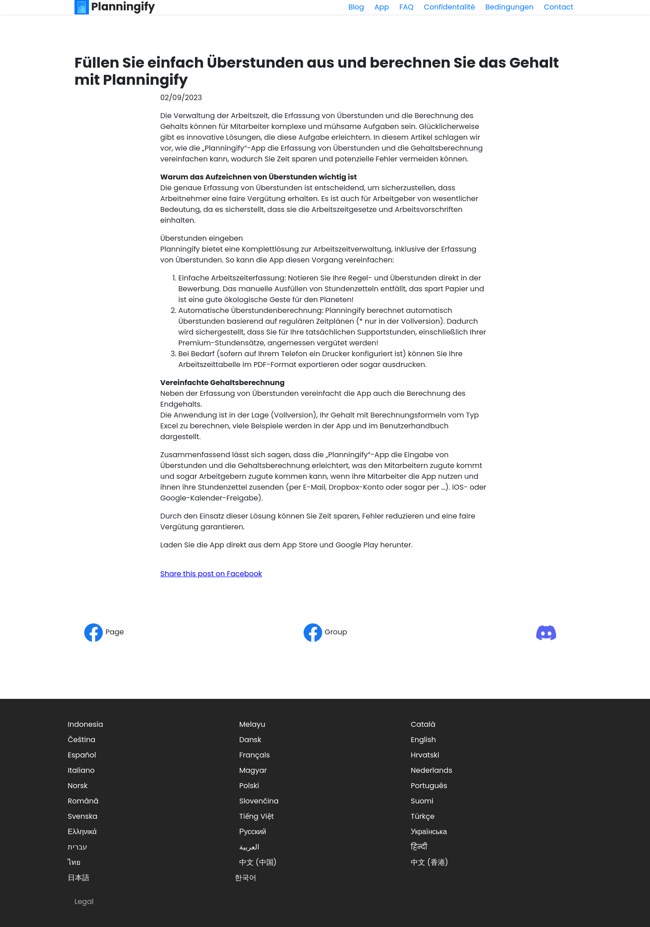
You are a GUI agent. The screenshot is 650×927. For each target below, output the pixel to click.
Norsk (78, 785)
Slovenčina (259, 801)
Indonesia (85, 724)
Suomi (422, 801)
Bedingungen (509, 7)
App (382, 7)
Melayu (252, 724)
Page (104, 632)
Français (254, 755)
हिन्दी (419, 847)
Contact (558, 7)
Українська (429, 831)
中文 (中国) (258, 862)
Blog (356, 7)
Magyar (253, 770)
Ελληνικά (82, 831)
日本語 (78, 877)
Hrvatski (425, 755)
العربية (249, 847)
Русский (252, 831)
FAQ (406, 7)
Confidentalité (449, 7)
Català (423, 724)
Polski (249, 785)
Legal (83, 901)
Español (82, 755)
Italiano (81, 770)
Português (429, 785)
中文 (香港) (429, 862)
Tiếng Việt (256, 816)
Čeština (81, 739)
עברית (77, 847)
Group (325, 632)
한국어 (245, 877)
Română (83, 801)
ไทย (74, 862)
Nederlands (431, 770)
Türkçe (423, 816)
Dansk (250, 739)
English (423, 739)
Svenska (83, 816)
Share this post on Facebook (211, 574)
